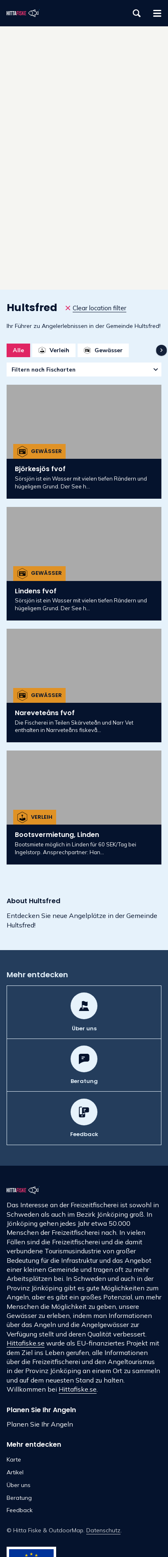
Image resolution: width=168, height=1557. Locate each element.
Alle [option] (18, 350)
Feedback (20, 1510)
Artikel (15, 1472)
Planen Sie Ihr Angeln (40, 1424)
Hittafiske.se (26, 1343)
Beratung (19, 1497)
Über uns (19, 1485)
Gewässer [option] (103, 350)
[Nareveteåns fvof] (84, 685)
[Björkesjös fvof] (84, 441)
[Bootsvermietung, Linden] (84, 807)
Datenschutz (103, 1530)
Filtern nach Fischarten (44, 369)
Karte (14, 1459)
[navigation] (161, 350)
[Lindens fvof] (84, 563)
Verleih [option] (53, 350)
